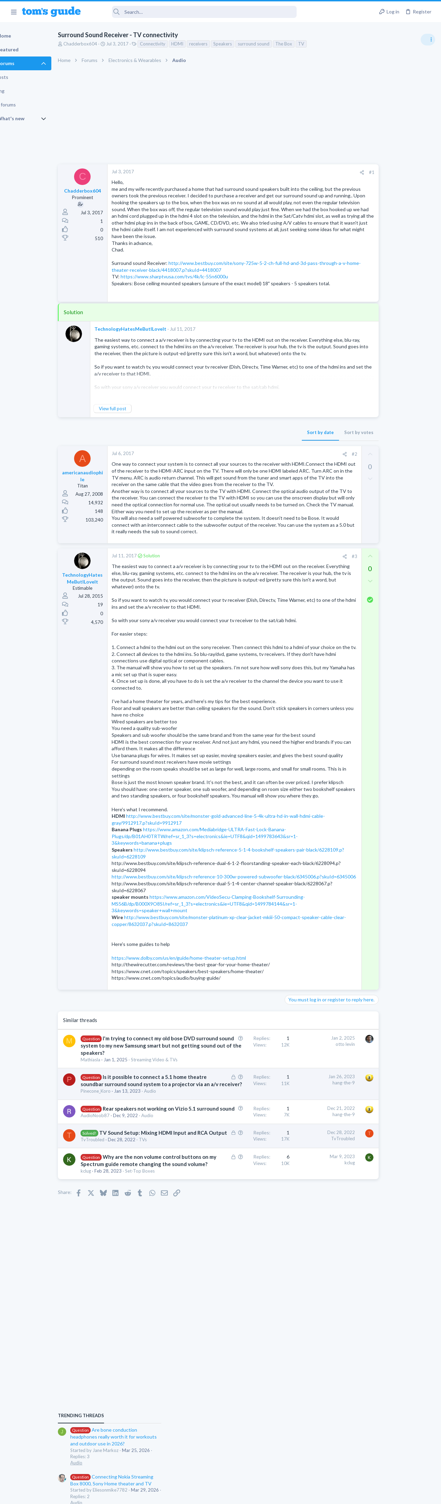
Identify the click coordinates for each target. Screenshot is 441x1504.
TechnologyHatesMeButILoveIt (152, 356)
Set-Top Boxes (161, 1370)
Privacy (238, 1494)
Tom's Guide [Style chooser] (385, 1466)
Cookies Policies (194, 1494)
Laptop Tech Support (364, 494)
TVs (164, 1324)
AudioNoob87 (116, 1293)
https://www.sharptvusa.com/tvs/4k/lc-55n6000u (195, 297)
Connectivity (174, 44)
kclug (107, 1370)
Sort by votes (304, 459)
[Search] (193, 12)
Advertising (146, 1494)
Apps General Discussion (368, 608)
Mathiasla (112, 1202)
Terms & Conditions (285, 1494)
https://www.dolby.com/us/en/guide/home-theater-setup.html (200, 1086)
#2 (299, 481)
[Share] (307, 172)
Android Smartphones (365, 534)
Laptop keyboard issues (379, 475)
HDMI (199, 44)
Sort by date (265, 459)
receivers (220, 44)
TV (322, 44)
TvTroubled (114, 1324)
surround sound (275, 44)
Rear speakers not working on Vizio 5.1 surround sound (138, 1279)
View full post (133, 435)
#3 (299, 617)
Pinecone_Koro (117, 1254)
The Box (305, 44)
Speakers (244, 44)
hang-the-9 (289, 1232)
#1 (317, 172)
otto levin (290, 1172)
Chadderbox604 (102, 44)
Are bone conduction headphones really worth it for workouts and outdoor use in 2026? (386, 396)
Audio (171, 1254)
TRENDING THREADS (354, 374)
